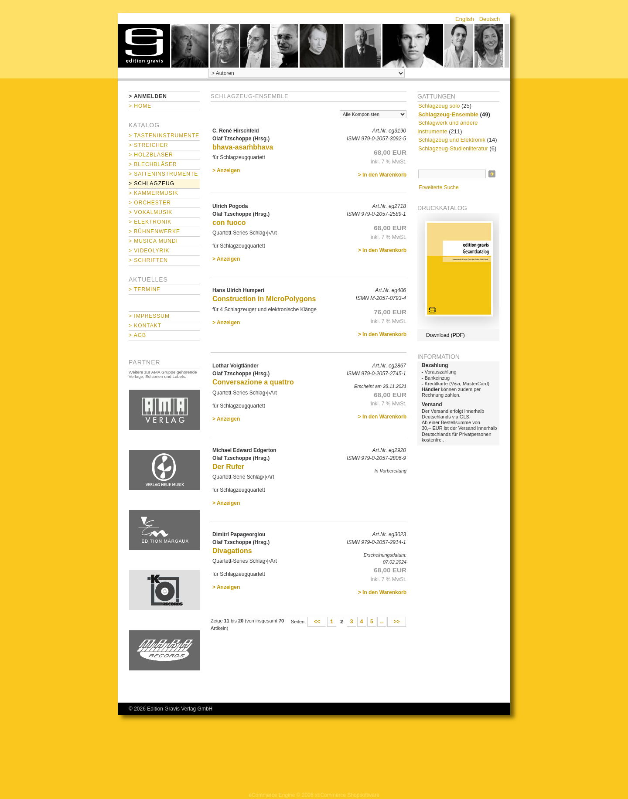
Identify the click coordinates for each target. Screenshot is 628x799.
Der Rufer (228, 466)
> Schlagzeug (151, 183)
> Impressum (149, 316)
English (464, 19)
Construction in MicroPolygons (264, 299)
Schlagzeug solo (439, 105)
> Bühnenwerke (154, 231)
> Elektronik (150, 222)
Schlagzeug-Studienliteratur (453, 148)
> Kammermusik (153, 193)
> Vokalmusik (150, 212)
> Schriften (148, 260)
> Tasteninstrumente (164, 136)
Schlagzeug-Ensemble (448, 114)
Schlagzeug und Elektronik (451, 139)
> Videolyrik (149, 251)
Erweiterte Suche (438, 187)
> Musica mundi (153, 241)
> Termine (144, 289)
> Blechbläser (153, 164)
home (144, 46)
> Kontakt (145, 326)
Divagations (232, 550)
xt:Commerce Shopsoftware (347, 795)
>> (396, 622)
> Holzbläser (151, 155)
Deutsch (489, 19)
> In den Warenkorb (382, 175)
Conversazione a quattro (253, 382)
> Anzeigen (226, 170)
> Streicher (148, 145)
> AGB (137, 335)
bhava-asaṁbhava (242, 147)
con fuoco (229, 222)
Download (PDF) (445, 335)
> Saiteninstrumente (163, 174)
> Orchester (150, 203)
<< (317, 622)
